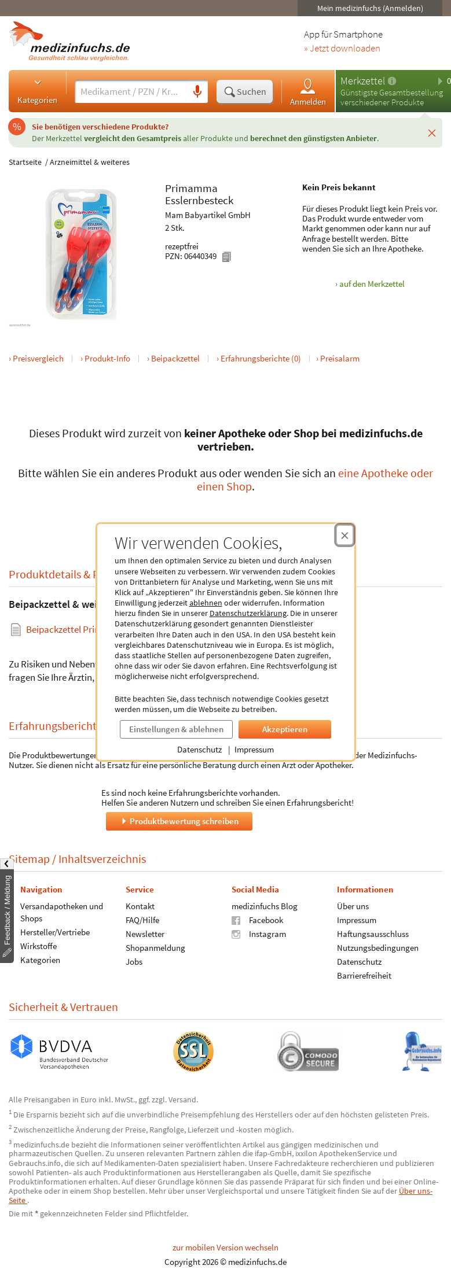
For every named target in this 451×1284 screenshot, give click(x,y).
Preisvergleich (38, 358)
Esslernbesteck (199, 200)
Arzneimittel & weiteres (90, 162)
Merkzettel (362, 80)
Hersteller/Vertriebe (55, 931)
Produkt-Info (107, 358)
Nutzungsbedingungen (378, 947)
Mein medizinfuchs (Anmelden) (370, 8)
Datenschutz (199, 749)
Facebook (257, 919)
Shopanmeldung (155, 947)
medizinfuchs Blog (265, 905)
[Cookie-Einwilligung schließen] (345, 535)
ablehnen (205, 602)
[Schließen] (432, 132)
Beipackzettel (175, 358)
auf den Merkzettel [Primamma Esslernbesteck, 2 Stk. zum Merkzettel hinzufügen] (372, 283)
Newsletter (145, 933)
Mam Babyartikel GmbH (208, 214)
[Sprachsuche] (197, 92)
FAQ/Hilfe (142, 919)
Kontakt (140, 905)
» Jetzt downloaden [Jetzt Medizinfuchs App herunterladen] (342, 48)
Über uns (353, 905)
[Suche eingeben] (131, 91)
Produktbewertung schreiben (179, 820)
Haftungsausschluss (373, 933)
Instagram (259, 933)
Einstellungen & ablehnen (176, 729)
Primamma (191, 188)
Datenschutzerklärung (248, 613)
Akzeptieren (284, 729)
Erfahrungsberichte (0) (261, 358)
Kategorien (37, 90)
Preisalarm (340, 358)
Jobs (134, 960)
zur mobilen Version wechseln (225, 1247)
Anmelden (308, 91)
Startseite (25, 162)
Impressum (254, 749)
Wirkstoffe (38, 945)
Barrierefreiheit (364, 974)
